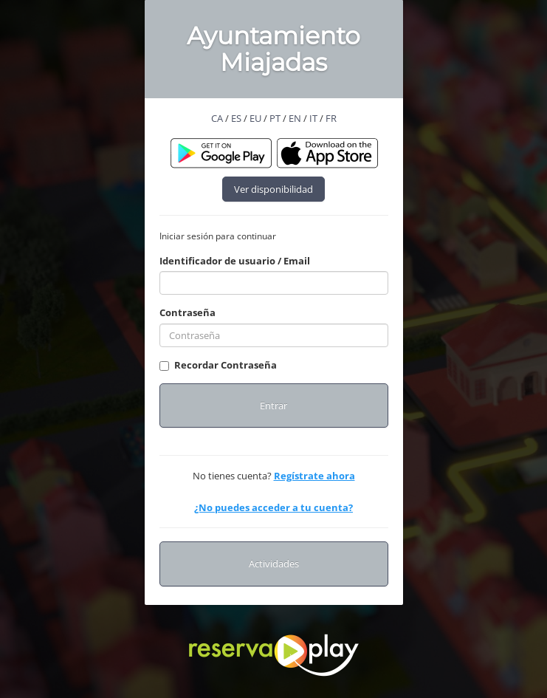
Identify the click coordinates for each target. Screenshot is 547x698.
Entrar (273, 405)
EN (295, 118)
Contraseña (187, 312)
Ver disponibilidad (273, 189)
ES (236, 118)
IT (313, 118)
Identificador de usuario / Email (234, 260)
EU (255, 118)
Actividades (274, 563)
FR (331, 118)
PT (275, 118)
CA (217, 118)
